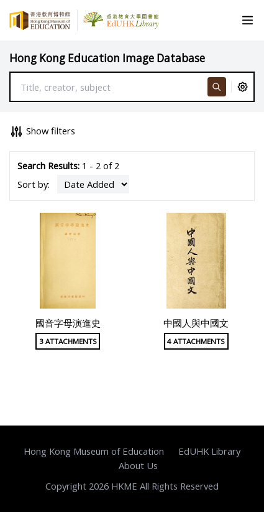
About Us (138, 465)
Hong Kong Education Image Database (107, 58)
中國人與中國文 (196, 323)
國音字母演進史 (68, 323)
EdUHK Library (209, 451)
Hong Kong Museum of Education (94, 451)
